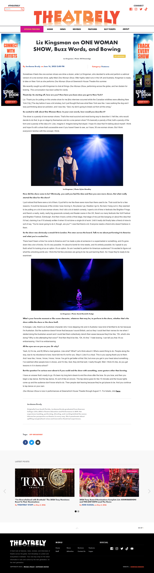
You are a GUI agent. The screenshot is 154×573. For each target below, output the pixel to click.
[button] (126, 29)
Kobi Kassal (88, 505)
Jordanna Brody (33, 66)
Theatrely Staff (25, 505)
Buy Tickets (110, 29)
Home (50, 29)
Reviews (77, 29)
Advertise (70, 551)
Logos (91, 551)
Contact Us (81, 551)
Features (92, 29)
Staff (57, 551)
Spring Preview (32, 29)
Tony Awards (67, 471)
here (118, 391)
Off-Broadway (119, 56)
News (63, 29)
